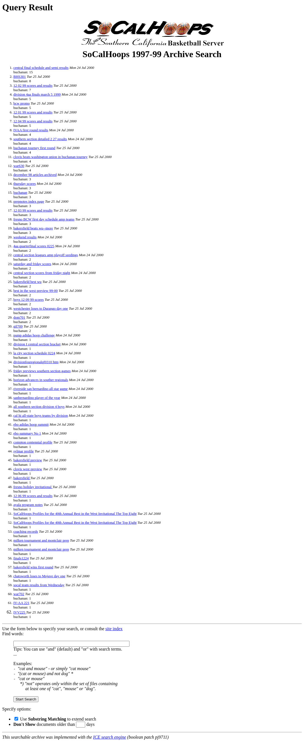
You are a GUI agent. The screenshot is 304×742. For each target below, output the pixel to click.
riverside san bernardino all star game (40, 389)
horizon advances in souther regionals (40, 380)
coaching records (25, 531)
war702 (18, 594)
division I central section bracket (37, 344)
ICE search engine (109, 737)
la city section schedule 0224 (34, 353)
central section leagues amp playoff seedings (45, 255)
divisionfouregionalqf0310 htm (35, 362)
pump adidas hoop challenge (34, 335)
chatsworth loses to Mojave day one (39, 576)
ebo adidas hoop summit (31, 424)
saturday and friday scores (32, 264)
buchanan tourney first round (34, 148)
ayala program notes (28, 505)
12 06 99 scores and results (32, 496)
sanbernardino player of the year (36, 398)
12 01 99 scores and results (32, 112)
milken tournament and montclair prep (41, 540)
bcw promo (21, 103)
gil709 (18, 326)
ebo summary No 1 (27, 433)
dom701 (19, 317)
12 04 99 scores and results (32, 121)
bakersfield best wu (27, 282)
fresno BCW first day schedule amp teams (43, 219)
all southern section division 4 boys (39, 406)
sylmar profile (23, 451)
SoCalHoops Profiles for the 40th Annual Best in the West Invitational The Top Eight (75, 513)
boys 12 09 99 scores (28, 299)
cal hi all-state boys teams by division (40, 415)
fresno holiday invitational (32, 487)
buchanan (20, 192)
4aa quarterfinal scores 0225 (33, 246)
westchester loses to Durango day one (40, 308)
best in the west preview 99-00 (35, 290)
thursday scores (24, 183)
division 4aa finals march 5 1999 (37, 94)
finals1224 (21, 558)
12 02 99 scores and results (32, 85)
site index (114, 628)
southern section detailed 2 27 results (40, 139)
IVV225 (19, 612)
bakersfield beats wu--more (33, 228)
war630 (18, 166)
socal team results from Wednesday (39, 585)
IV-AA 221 (21, 603)
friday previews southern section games (42, 371)
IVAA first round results (30, 130)
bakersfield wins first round (33, 567)
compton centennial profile (32, 442)
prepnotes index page (28, 201)
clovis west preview (27, 469)
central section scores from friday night (41, 273)
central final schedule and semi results (40, 68)
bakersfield (21, 478)
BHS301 (19, 76)
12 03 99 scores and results (32, 210)
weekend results (24, 237)
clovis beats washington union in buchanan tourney (50, 157)
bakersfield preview (27, 460)
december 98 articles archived (35, 175)
